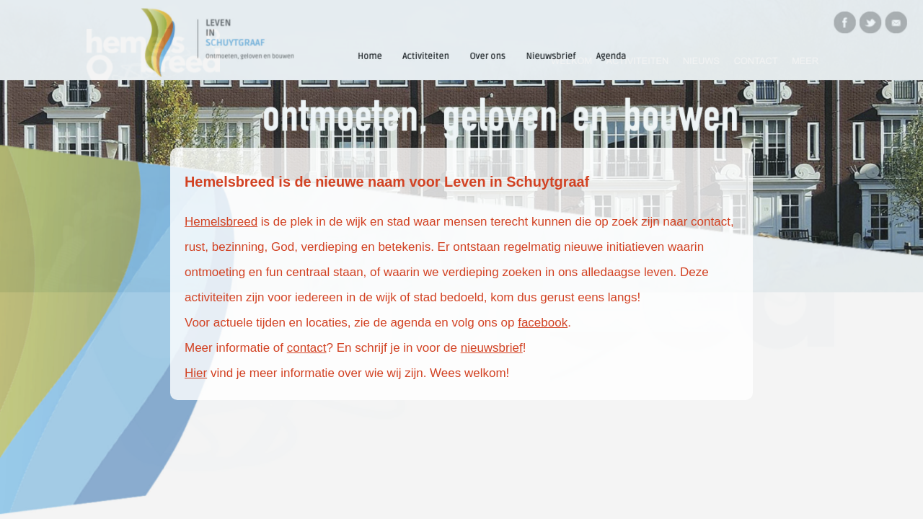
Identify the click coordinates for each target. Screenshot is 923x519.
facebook (543, 322)
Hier (196, 373)
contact (307, 348)
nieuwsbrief (492, 348)
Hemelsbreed (221, 222)
